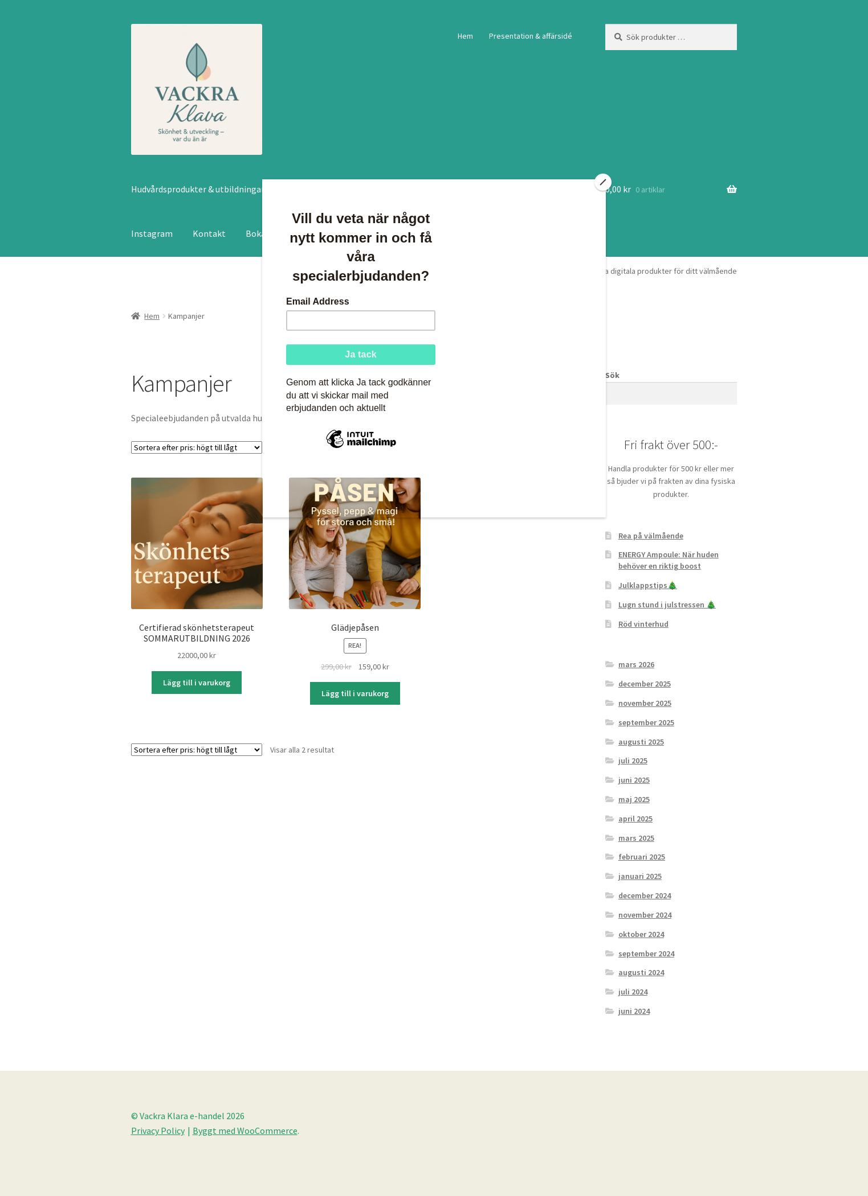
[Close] (603, 182)
